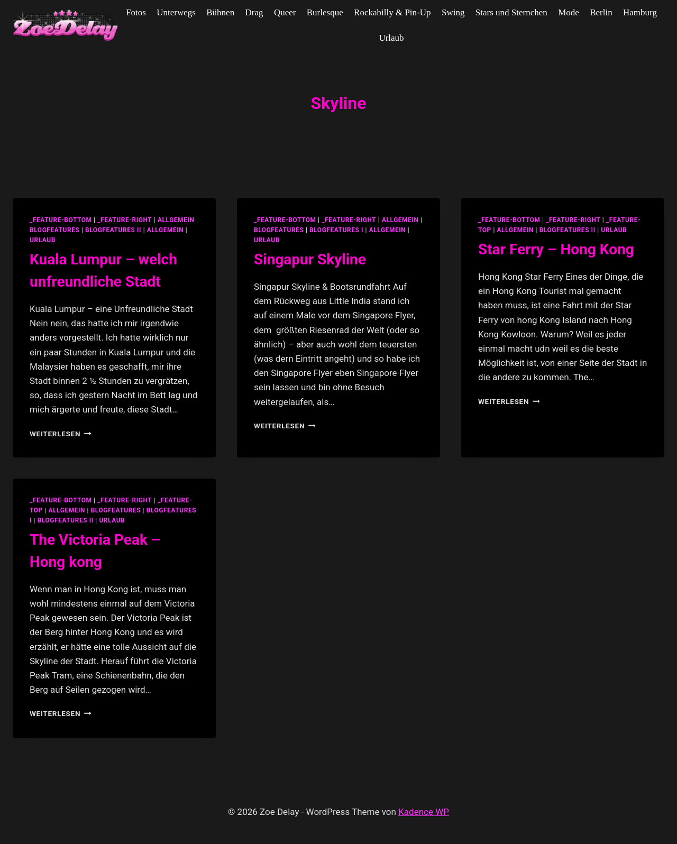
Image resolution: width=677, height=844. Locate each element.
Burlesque (325, 12)
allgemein (176, 220)
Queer (285, 12)
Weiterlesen (61, 433)
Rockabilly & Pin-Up (392, 12)
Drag (254, 12)
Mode (568, 12)
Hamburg (640, 12)
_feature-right (124, 220)
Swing (453, 12)
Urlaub (391, 38)
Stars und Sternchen (511, 12)
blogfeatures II (113, 230)
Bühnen (220, 12)
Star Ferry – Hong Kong (556, 249)
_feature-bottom (61, 220)
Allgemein (165, 230)
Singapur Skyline (310, 259)
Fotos (136, 12)
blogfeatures (54, 230)
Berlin (601, 12)
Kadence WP (423, 811)
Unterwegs (176, 12)
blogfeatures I (336, 230)
